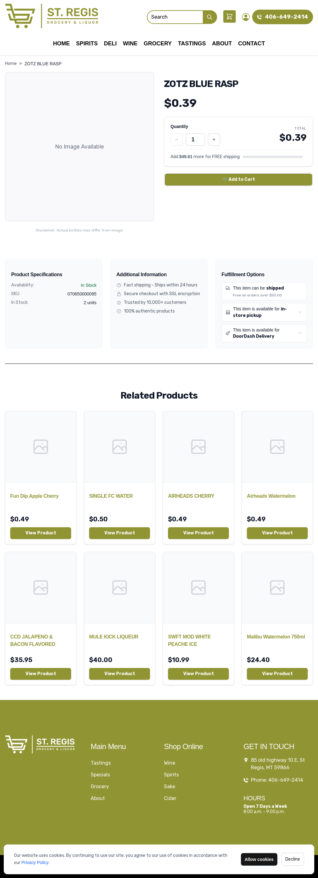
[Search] (175, 17)
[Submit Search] (210, 17)
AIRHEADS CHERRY (191, 496)
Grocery (158, 43)
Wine (130, 43)
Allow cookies (259, 859)
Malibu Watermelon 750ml (276, 636)
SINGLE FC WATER (111, 496)
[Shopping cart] (229, 16)
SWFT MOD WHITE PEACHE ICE (189, 640)
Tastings (192, 43)
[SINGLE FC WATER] (119, 446)
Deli (110, 43)
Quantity (179, 126)
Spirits (87, 43)
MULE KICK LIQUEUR (114, 636)
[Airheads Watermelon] (277, 446)
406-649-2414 (286, 16)
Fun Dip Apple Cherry (34, 496)
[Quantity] (195, 139)
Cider (170, 798)
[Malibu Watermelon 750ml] (277, 587)
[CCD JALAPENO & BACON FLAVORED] (40, 587)
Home (61, 43)
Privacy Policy (34, 862)
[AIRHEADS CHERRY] (198, 446)
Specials (100, 775)
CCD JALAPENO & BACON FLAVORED (32, 640)
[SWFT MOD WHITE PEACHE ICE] (198, 587)
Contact (251, 43)
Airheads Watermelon (271, 496)
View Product (40, 533)
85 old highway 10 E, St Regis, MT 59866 (278, 764)
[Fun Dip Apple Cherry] (40, 446)
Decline (292, 859)
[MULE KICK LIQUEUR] (119, 587)
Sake (169, 786)
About (222, 43)
